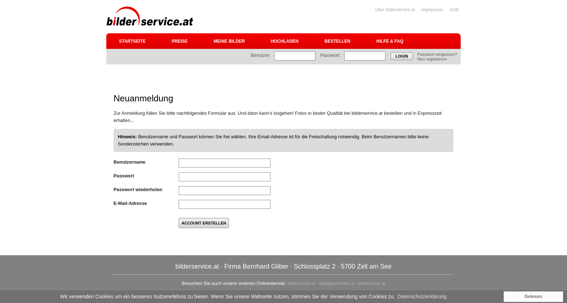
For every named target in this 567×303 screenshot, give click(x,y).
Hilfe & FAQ (390, 41)
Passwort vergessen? (437, 54)
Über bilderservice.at (395, 9)
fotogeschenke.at (336, 283)
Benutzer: (260, 55)
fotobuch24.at (301, 283)
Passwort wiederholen (138, 189)
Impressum (432, 9)
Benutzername (129, 162)
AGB (454, 9)
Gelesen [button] (533, 296)
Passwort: (330, 55)
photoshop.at (371, 283)
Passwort (124, 175)
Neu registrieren (432, 59)
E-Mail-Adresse (130, 203)
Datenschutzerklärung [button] (422, 296)
